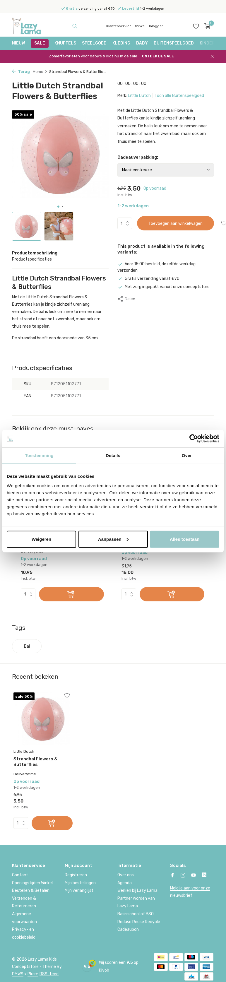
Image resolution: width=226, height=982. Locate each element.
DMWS (17, 973)
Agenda (124, 882)
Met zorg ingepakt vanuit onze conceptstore (163, 286)
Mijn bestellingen (80, 882)
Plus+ (33, 973)
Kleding (121, 43)
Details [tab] (113, 455)
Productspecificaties (32, 259)
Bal (27, 646)
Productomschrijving (34, 253)
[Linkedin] (204, 875)
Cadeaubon (128, 929)
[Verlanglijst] (196, 26)
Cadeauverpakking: (137, 157)
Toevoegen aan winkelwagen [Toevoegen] (175, 223)
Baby (142, 43)
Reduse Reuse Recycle (138, 921)
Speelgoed (94, 43)
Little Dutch (139, 95)
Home (40, 71)
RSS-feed (49, 973)
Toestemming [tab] (39, 455)
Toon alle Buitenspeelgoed (179, 95)
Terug (21, 71)
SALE (39, 43)
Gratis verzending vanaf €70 (148, 278)
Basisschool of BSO (135, 913)
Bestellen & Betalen (30, 890)
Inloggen (156, 26)
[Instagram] (183, 875)
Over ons (125, 874)
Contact (20, 874)
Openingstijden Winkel (32, 882)
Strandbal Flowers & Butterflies (35, 761)
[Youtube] (193, 875)
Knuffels (65, 43)
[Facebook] (172, 875)
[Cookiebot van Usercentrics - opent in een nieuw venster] (193, 438)
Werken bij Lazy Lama (137, 890)
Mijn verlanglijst (79, 890)
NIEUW (18, 43)
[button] (58, 207)
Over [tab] (187, 455)
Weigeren (41, 538)
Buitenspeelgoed (174, 43)
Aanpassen (113, 538)
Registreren (76, 874)
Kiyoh (104, 969)
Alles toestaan (185, 538)
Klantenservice (118, 26)
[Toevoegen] (71, 594)
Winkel (140, 26)
